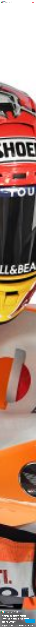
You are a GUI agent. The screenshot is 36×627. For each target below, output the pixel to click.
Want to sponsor (30, 621)
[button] (33, 2)
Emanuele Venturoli (8, 625)
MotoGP (31, 625)
